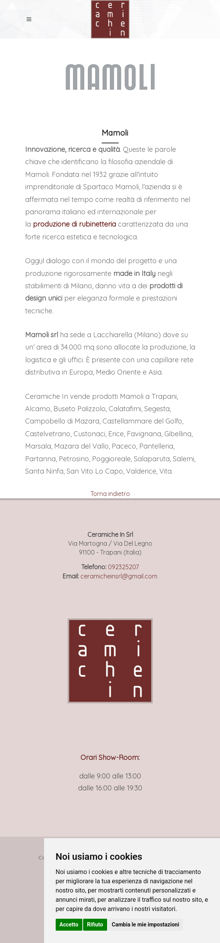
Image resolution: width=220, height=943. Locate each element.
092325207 (123, 567)
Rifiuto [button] (95, 924)
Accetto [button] (69, 924)
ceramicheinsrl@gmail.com (118, 576)
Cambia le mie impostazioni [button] (145, 924)
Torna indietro (110, 494)
